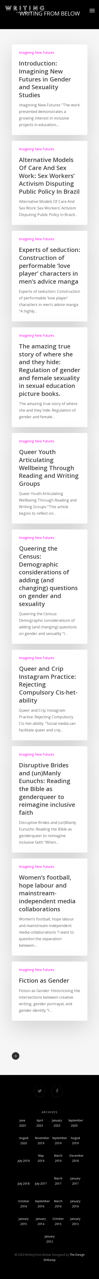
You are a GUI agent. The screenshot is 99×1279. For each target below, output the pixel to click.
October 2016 (23, 1203)
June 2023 (22, 1123)
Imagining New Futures (36, 52)
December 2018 (75, 1158)
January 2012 (50, 1239)
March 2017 (58, 1181)
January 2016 (75, 1203)
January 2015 (24, 1221)
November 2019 (41, 1140)
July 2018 (24, 1184)
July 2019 (24, 1161)
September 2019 (58, 1140)
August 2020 (23, 1140)
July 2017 (41, 1184)
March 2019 (58, 1158)
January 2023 (57, 1123)
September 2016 (41, 1203)
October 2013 (58, 1221)
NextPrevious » (15, 1056)
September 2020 (74, 1123)
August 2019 (75, 1140)
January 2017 (75, 1181)
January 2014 (41, 1221)
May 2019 (41, 1158)
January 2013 (75, 1221)
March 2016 (58, 1203)
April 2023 (39, 1123)
